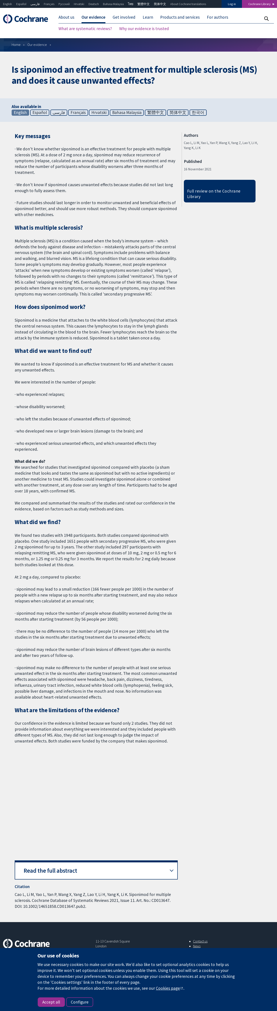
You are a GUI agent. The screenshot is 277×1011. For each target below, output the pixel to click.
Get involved (124, 17)
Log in (232, 4)
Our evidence (93, 17)
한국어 (198, 112)
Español (21, 4)
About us (66, 17)
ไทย (130, 4)
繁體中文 (143, 4)
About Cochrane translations (188, 4)
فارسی (35, 4)
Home (16, 44)
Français (49, 4)
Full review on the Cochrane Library (214, 193)
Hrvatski (79, 4)
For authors (217, 17)
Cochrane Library (259, 4)
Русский (64, 4)
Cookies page (168, 988)
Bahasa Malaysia (113, 4)
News (197, 946)
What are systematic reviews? (85, 28)
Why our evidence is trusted (144, 28)
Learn (148, 17)
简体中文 (160, 4)
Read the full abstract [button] (50, 870)
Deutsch (94, 4)
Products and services (180, 17)
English (7, 4)
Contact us (200, 941)
